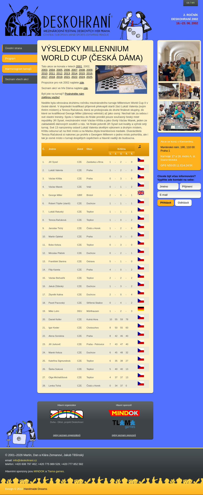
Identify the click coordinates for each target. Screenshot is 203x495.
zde (82, 82)
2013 (67, 73)
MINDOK (39, 471)
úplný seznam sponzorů (124, 435)
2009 (89, 69)
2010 (44, 73)
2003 (44, 69)
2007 (74, 69)
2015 (82, 73)
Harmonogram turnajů (18, 68)
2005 (59, 69)
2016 (89, 73)
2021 (67, 76)
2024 (82, 76)
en (193, 2)
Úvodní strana (13, 48)
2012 (59, 73)
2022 (74, 76)
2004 (52, 69)
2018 (52, 76)
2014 (74, 73)
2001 (79, 66)
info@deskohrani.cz (25, 460)
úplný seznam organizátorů (66, 435)
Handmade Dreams (35, 488)
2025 (89, 76)
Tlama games (55, 471)
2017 (44, 76)
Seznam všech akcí (17, 79)
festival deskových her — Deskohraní (59, 19)
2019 (59, 76)
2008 (82, 69)
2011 (52, 73)
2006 (67, 69)
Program (10, 58)
